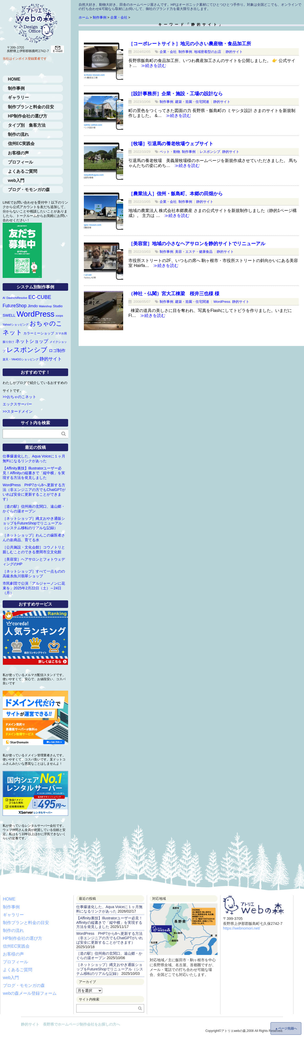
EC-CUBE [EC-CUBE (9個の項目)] (39, 297)
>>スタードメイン (17, 411)
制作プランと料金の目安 (31, 107)
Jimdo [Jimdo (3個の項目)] (33, 306)
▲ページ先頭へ (286, 1028)
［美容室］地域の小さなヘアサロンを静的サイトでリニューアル (196, 243)
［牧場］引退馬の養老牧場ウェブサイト (170, 143)
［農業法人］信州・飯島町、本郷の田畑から (175, 193)
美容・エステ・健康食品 (194, 252)
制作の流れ (18, 134)
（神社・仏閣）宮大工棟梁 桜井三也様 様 (173, 293)
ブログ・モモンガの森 (29, 189)
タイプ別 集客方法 (27, 125)
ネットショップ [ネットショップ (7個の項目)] (31, 341)
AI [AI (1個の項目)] (4, 297)
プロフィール (20, 162)
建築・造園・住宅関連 (192, 102)
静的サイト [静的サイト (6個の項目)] (51, 358)
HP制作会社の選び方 (27, 116)
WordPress (221, 302)
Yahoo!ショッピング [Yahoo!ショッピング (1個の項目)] (16, 324)
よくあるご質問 (22, 171)
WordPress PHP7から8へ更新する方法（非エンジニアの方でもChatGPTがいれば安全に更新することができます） (109, 937)
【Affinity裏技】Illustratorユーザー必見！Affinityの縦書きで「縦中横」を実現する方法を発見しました (34, 473)
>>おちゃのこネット (19, 397)
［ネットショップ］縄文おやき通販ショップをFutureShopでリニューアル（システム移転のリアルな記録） (34, 523)
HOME (14, 79)
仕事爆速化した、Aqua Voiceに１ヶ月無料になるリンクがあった (109, 909)
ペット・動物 (170, 152)
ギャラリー (18, 97)
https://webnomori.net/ (241, 928)
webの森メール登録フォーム (30, 993)
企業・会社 (168, 52)
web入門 (16, 180)
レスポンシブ (210, 152)
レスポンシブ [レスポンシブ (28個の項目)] (27, 349)
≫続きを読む (151, 65)
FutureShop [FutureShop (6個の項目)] (14, 305)
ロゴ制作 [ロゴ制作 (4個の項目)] (57, 350)
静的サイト (234, 52)
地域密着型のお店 (207, 52)
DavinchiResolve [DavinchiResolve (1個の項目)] (17, 297)
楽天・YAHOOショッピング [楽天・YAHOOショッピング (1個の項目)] (21, 359)
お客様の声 (18, 153)
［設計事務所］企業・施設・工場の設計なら (175, 93)
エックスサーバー (17, 404)
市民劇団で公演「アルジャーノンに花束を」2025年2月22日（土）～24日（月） (34, 588)
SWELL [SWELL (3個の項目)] (9, 315)
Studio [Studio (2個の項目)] (58, 306)
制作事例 (185, 52)
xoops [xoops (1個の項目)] (59, 315)
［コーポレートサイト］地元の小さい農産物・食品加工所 (189, 43)
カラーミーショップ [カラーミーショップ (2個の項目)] (38, 333)
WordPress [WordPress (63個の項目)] (36, 314)
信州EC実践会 (21, 143)
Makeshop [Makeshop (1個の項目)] (45, 306)
